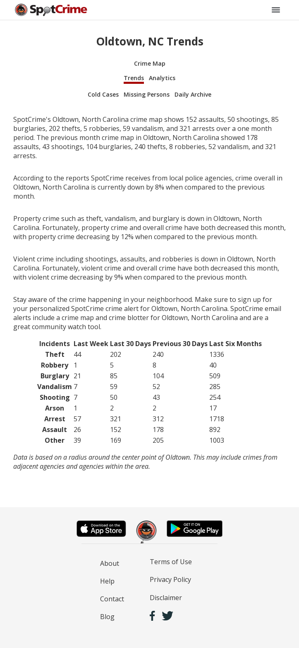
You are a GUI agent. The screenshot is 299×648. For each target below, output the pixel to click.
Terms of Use (171, 561)
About (109, 563)
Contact (112, 598)
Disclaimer (166, 597)
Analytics (162, 78)
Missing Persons (147, 94)
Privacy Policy (170, 579)
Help (107, 581)
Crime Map (149, 63)
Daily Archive (193, 94)
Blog (107, 616)
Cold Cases (103, 94)
